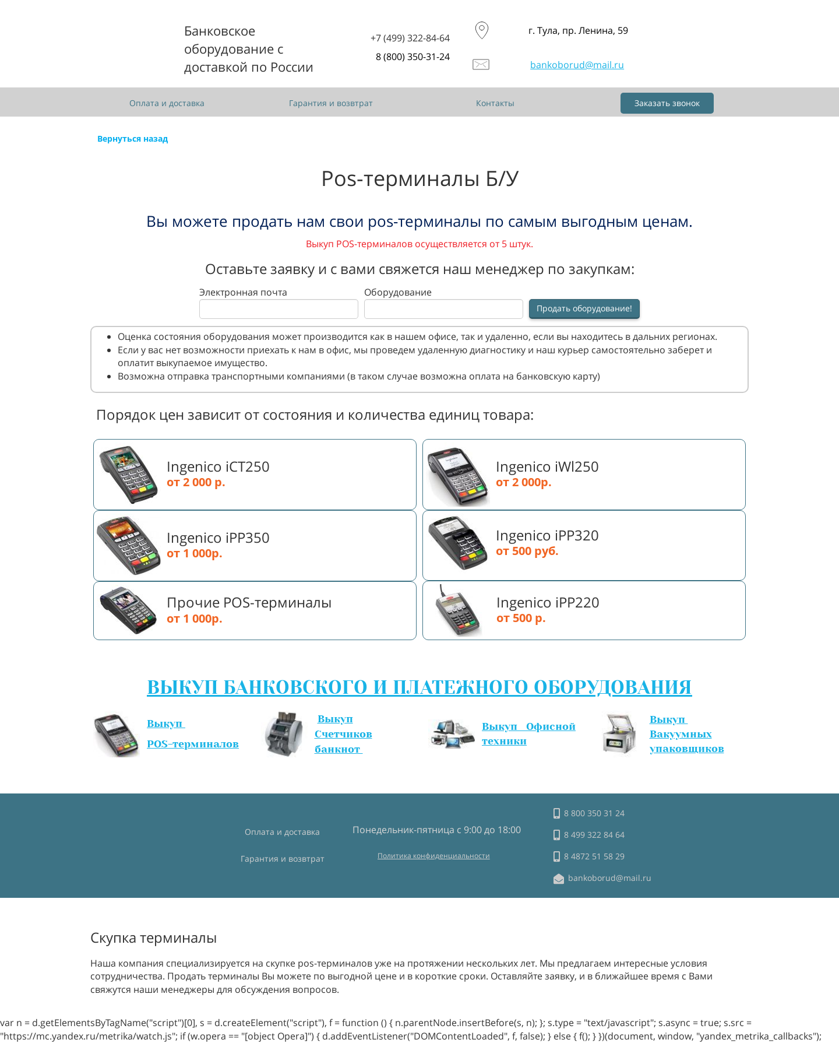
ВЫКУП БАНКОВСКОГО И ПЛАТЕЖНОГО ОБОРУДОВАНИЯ (419, 687)
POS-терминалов (193, 744)
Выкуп (166, 723)
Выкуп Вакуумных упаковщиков (687, 734)
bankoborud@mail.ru (577, 64)
